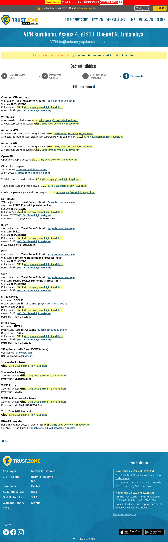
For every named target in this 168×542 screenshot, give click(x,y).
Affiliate (8, 508)
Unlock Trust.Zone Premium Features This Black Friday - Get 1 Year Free (138, 498)
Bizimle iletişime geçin (42, 478)
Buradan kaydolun (122, 55)
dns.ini (29, 355)
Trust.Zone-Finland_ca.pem (34, 172)
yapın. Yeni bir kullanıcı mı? (91, 55)
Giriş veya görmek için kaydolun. (43, 107)
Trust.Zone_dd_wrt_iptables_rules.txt (53, 427)
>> (111, 2)
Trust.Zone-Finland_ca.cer (31, 169)
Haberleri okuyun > (124, 514)
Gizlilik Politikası (14, 497)
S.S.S (34, 497)
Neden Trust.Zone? (77, 19)
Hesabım (160, 8)
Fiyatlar (97, 19)
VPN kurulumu (115, 19)
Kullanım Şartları (14, 491)
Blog (34, 491)
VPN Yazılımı (11, 477)
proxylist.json (24, 352)
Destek (161, 19)
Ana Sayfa (9, 471)
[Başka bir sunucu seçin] (61, 100)
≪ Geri (5, 441)
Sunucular (146, 19)
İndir (132, 19)
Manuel (36, 503)
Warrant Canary (13, 503)
